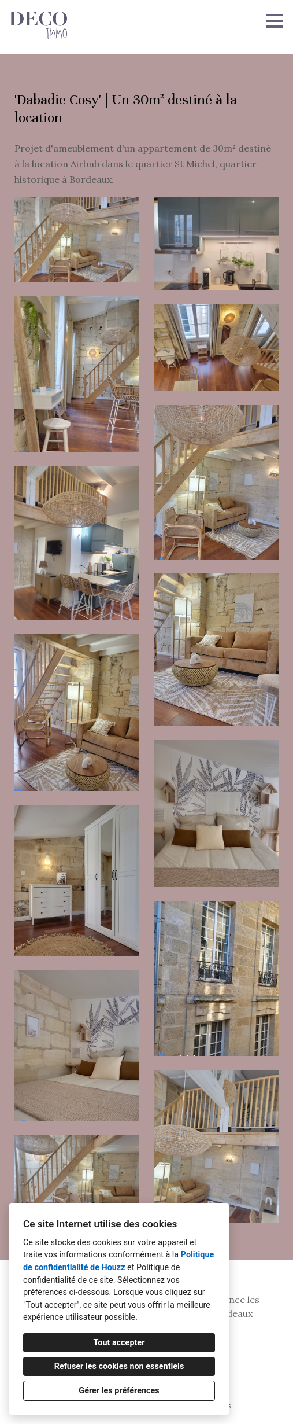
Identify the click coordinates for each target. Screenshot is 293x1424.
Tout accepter (119, 1343)
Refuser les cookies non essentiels (119, 1366)
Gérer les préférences (119, 1391)
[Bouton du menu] (274, 20)
